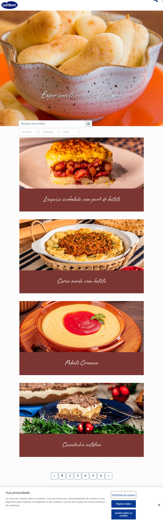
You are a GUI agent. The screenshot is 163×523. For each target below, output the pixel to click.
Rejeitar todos (123, 504)
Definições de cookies (123, 495)
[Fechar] (159, 505)
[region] (81, 505)
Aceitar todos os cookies (123, 514)
